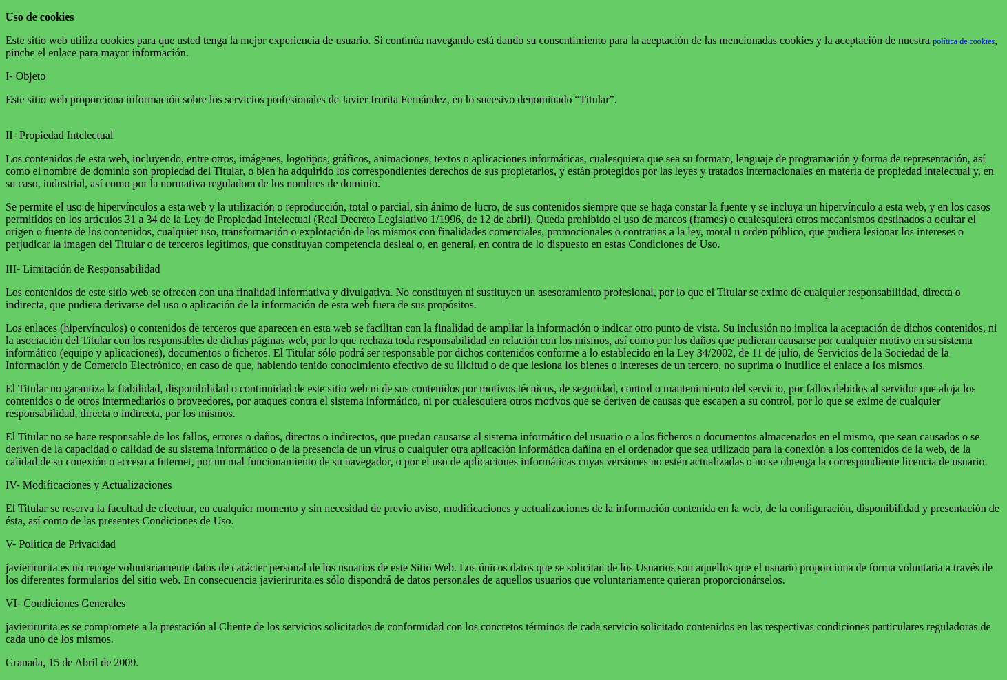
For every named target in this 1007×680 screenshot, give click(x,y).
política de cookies (964, 41)
